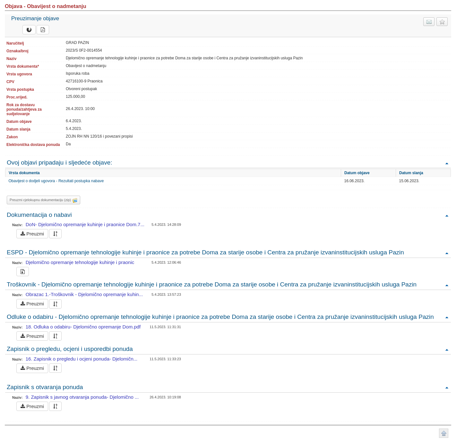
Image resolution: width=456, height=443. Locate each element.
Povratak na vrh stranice (443, 433)
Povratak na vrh (447, 163)
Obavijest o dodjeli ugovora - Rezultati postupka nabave (56, 181)
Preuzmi (32, 233)
